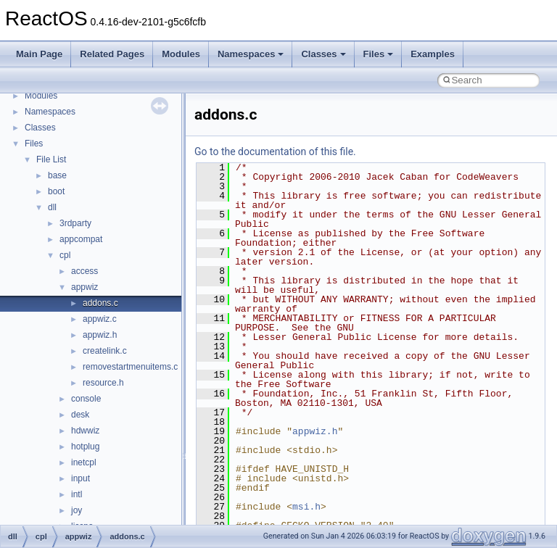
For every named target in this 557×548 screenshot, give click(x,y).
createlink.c (105, 351)
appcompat (80, 239)
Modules (181, 54)
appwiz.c (100, 319)
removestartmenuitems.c (130, 367)
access (84, 271)
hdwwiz (85, 430)
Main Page (39, 54)
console (86, 399)
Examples (432, 54)
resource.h (103, 383)
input (80, 478)
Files (378, 54)
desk (80, 415)
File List (51, 159)
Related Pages (112, 54)
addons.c (100, 303)
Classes (323, 54)
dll (52, 207)
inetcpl (83, 462)
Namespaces (251, 54)
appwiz (84, 287)
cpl (64, 255)
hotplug (85, 446)
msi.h (306, 506)
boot (56, 191)
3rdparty (75, 223)
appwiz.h (100, 335)
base (57, 175)
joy (76, 510)
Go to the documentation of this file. (275, 151)
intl (76, 494)
